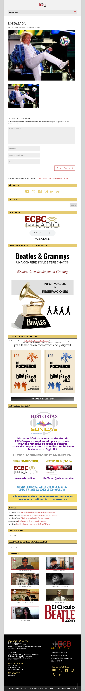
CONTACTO (52, 688)
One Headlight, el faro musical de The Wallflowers (33, 524)
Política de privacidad (39, 688)
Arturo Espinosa (15, 27)
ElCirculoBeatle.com (16, 643)
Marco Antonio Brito (15, 669)
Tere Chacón (12, 666)
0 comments (35, 27)
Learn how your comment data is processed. (53, 178)
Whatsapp (11, 675)
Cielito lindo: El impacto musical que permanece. (38, 512)
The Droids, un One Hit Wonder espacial (35, 518)
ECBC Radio (12, 652)
